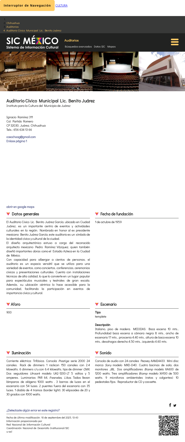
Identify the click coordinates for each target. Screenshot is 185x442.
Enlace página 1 (16, 141)
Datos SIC (99, 46)
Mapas (111, 46)
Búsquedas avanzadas (78, 46)
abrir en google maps (20, 207)
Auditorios (12, 26)
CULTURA (61, 5)
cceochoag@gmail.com (21, 137)
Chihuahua (13, 23)
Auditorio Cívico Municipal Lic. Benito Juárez (33, 30)
